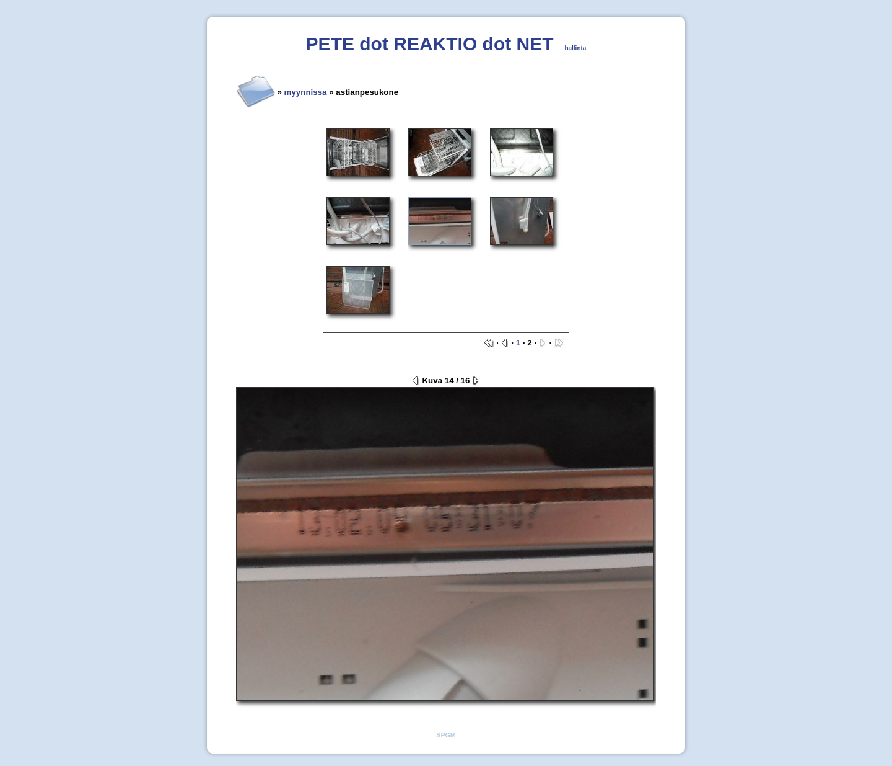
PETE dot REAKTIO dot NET (430, 43)
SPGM (445, 735)
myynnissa (305, 92)
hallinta (575, 48)
